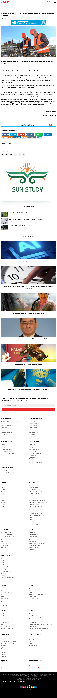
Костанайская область (7, 446)
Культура (4, 586)
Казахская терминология (7, 643)
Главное (31, 521)
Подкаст (3, 647)
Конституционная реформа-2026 (37, 515)
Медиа (2, 603)
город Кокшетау (33, 425)
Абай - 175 (31, 551)
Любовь (3, 620)
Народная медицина (6, 666)
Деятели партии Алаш (34, 538)
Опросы (3, 504)
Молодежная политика (34, 489)
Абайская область (5, 476)
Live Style (4, 610)
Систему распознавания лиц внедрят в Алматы (21, 225)
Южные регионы (34, 441)
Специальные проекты (34, 620)
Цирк (2, 600)
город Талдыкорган (34, 448)
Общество (3, 489)
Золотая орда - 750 (34, 547)
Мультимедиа (4, 502)
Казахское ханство (34, 536)
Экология (3, 656)
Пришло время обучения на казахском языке (28, 364)
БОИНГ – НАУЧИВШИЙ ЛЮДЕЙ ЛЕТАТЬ (19, 212)
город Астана (32, 421)
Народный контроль (6, 538)
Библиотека (4, 573)
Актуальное (4, 491)
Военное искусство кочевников (37, 543)
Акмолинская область (34, 423)
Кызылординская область (35, 462)
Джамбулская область (34, 459)
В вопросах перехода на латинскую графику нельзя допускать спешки (28, 389)
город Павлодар (5, 448)
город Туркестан (33, 455)
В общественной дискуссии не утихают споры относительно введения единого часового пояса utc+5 (28, 287)
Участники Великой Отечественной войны (39, 628)
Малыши (31, 613)
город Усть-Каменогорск (7, 472)
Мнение (3, 497)
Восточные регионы (7, 467)
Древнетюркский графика (35, 545)
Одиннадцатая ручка (6, 571)
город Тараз (32, 457)
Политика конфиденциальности (20, 681)
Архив (2, 506)
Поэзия (3, 560)
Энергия (31, 643)
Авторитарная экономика (7, 536)
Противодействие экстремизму (9, 641)
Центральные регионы (35, 418)
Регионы (3, 654)
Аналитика (4, 543)
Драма (3, 564)
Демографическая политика (36, 495)
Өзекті (8, 6)
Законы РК (31, 510)
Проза (2, 562)
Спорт (2, 493)
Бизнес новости (5, 545)
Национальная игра (34, 591)
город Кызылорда (33, 461)
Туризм (3, 541)
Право (30, 517)
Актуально (32, 482)
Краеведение (32, 541)
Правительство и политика (36, 498)
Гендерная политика (34, 493)
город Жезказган (33, 432)
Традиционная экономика (7, 532)
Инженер (9, 121)
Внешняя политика (34, 487)
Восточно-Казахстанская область (9, 474)
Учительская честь (33, 649)
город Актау (4, 427)
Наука (30, 641)
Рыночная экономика (6, 534)
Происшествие (5, 508)
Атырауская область (6, 429)
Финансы (3, 547)
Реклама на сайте (6, 681)
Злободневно (5, 634)
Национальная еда (33, 592)
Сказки (3, 575)
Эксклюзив (4, 652)
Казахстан (3, 486)
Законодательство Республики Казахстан (39, 630)
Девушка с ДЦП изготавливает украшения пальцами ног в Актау (26, 219)
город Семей (4, 470)
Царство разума (33, 645)
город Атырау (4, 431)
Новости (3, 482)
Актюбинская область (6, 432)
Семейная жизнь (5, 622)
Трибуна (31, 523)
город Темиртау (33, 434)
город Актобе (4, 434)
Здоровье (3, 638)
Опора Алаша (4, 579)
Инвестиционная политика (35, 491)
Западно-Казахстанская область (9, 421)
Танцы (2, 591)
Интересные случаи (6, 626)
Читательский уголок (6, 619)
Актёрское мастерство (7, 592)
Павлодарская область (7, 449)
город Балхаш (32, 436)
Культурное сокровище (7, 568)
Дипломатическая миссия (35, 513)
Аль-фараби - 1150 (33, 549)
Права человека (33, 508)
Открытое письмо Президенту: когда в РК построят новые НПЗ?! (28, 339)
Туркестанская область (35, 453)
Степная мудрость (5, 566)
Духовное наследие (7, 555)
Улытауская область (34, 431)
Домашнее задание (6, 617)
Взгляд (3, 650)
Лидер (2, 639)
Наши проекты (4, 498)
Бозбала (3, 613)
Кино (2, 596)
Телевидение (4, 598)
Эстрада (3, 602)
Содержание (32, 650)
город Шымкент (33, 451)
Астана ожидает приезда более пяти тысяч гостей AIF (28, 261)
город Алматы (32, 444)
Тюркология (32, 540)
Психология (32, 638)
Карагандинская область (35, 429)
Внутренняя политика (34, 486)
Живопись (3, 589)
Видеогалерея (32, 622)
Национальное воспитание (36, 594)
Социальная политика (34, 497)
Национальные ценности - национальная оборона (41, 624)
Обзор (2, 649)
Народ (30, 519)
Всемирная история (34, 534)
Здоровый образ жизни (7, 664)
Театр (2, 594)
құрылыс (4, 121)
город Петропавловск (6, 451)
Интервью (3, 495)
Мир (2, 487)
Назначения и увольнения (35, 506)
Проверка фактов (33, 626)
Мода (2, 624)
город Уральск (4, 423)
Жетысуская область (34, 449)
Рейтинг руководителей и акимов (37, 500)
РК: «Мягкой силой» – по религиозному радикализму (28, 313)
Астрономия (32, 639)
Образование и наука (35, 634)
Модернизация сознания (7, 577)
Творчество (4, 558)
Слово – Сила (4, 570)
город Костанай (5, 444)
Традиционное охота (34, 598)
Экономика (4, 529)
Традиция (31, 589)
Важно (31, 529)
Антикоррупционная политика (8, 540)
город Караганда (33, 427)
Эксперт (3, 500)
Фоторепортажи (5, 630)
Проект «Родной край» (34, 619)
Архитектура (4, 605)
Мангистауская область (7, 425)
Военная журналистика (7, 628)
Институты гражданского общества (38, 502)
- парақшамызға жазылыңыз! (27, 125)
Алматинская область (34, 446)
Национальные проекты (35, 511)
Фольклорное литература (35, 617)
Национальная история (35, 532)
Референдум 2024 (33, 524)
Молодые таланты (33, 615)
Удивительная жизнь (34, 647)
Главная (3, 6)
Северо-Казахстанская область (9, 453)
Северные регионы (6, 441)
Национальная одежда (34, 596)
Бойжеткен (4, 615)
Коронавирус (4, 667)
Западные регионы (6, 418)
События (3, 645)
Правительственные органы (36, 504)
